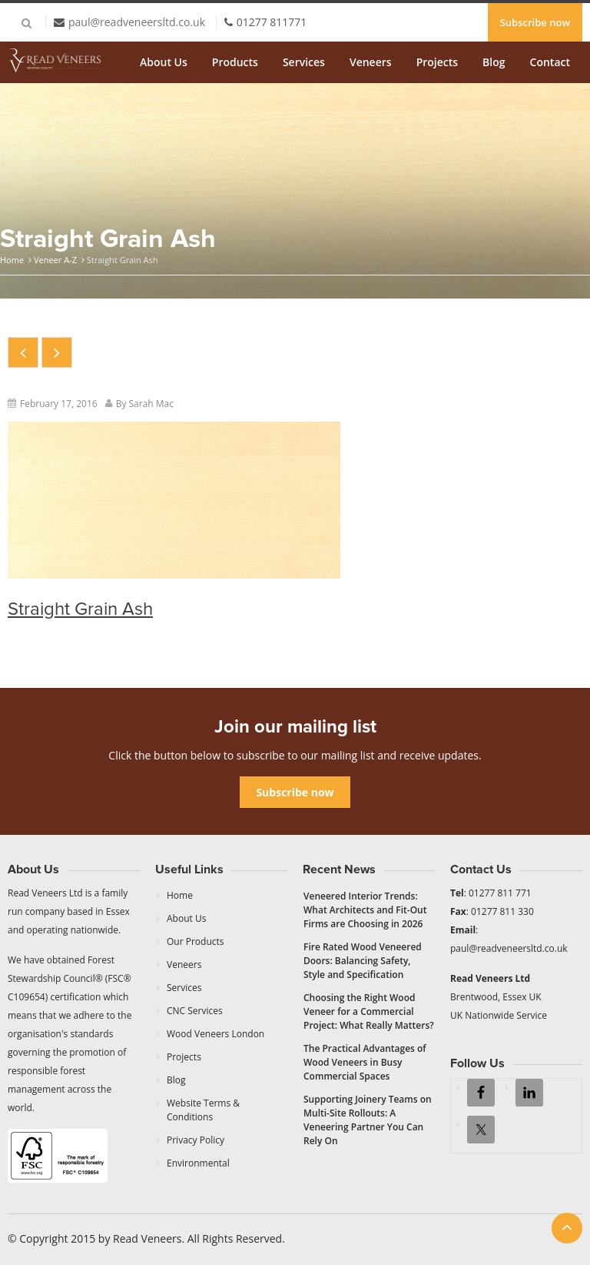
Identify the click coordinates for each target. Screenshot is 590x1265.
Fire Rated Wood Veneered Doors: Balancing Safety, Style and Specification (362, 960)
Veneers (371, 62)
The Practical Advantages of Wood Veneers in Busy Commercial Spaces (364, 1062)
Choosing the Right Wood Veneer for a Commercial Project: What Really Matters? (368, 1011)
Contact (550, 62)
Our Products (195, 941)
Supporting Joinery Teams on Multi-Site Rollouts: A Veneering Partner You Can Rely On (367, 1120)
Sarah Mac (151, 403)
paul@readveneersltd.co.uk (136, 22)
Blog (493, 62)
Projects (437, 62)
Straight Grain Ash (80, 609)
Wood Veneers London (215, 1033)
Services (304, 62)
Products (235, 62)
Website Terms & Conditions (203, 1109)
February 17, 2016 (59, 403)
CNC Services (195, 1010)
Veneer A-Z (55, 259)
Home (12, 259)
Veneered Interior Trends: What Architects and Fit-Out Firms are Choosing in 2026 (365, 910)
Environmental (198, 1163)
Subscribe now (535, 22)
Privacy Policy (195, 1140)
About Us (163, 62)
